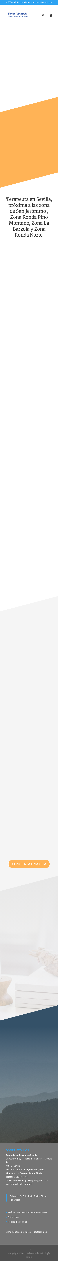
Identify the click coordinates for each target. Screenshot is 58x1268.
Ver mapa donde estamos (19, 1184)
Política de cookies (17, 1221)
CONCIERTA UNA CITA (29, 864)
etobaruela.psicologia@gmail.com (30, 1180)
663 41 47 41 (13, 2)
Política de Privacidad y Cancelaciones (27, 1212)
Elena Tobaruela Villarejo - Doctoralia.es (26, 1231)
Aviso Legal (13, 1217)
